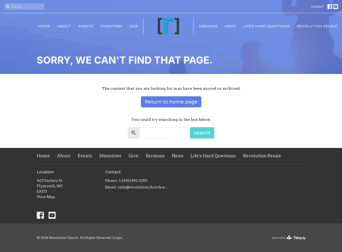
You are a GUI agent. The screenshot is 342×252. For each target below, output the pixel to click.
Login (117, 238)
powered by (288, 237)
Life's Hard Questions (266, 26)
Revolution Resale (317, 26)
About (64, 26)
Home (44, 26)
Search (202, 133)
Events (85, 26)
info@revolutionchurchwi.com (143, 187)
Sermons (208, 26)
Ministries (111, 26)
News (230, 26)
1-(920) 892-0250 (133, 181)
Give (133, 26)
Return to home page (171, 102)
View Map (46, 197)
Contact (317, 6)
